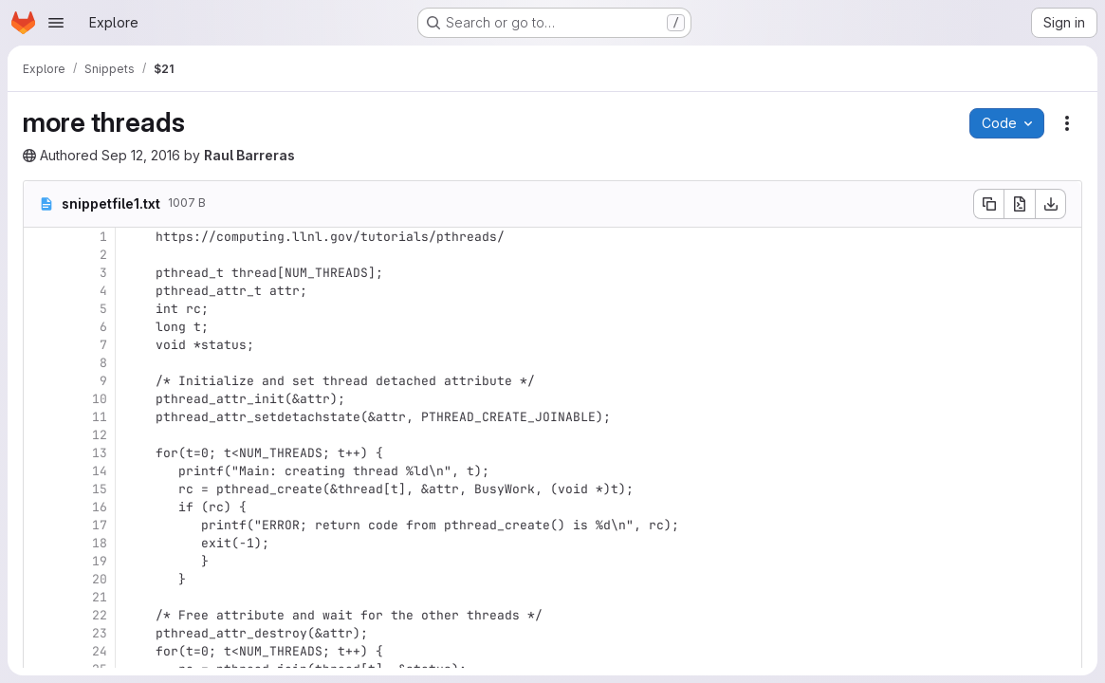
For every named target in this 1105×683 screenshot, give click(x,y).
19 (99, 561)
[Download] (1051, 204)
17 (99, 525)
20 (99, 579)
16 (99, 507)
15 (99, 489)
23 (99, 633)
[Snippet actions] (1067, 123)
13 (99, 453)
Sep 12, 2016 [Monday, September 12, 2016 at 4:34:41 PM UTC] (140, 155)
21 (99, 597)
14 (99, 471)
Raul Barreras (249, 155)
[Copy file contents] (988, 204)
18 (99, 543)
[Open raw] (1019, 204)
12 (99, 435)
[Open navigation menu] (56, 23)
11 (99, 417)
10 (99, 399)
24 (99, 651)
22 (99, 615)
